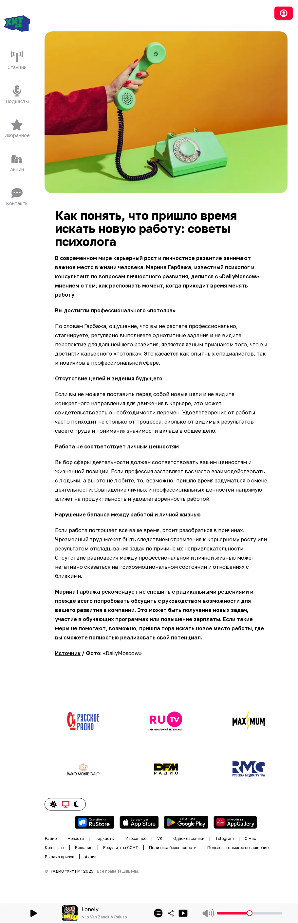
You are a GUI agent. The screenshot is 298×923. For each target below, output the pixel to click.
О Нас (250, 838)
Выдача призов (59, 856)
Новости (75, 838)
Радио (51, 838)
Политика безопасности (172, 847)
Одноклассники (188, 838)
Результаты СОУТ (120, 847)
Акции (91, 856)
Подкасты (105, 838)
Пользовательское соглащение (238, 847)
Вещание (83, 847)
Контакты (54, 847)
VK (159, 838)
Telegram (224, 838)
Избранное (135, 838)
